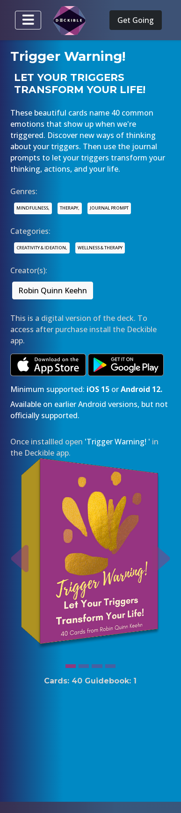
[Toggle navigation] (28, 20)
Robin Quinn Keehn (52, 290)
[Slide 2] (84, 664)
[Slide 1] (70, 664)
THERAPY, (70, 208)
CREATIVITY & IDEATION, (41, 248)
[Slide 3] (97, 664)
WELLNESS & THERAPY (100, 248)
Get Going (135, 20)
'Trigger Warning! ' (117, 441)
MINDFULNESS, (33, 208)
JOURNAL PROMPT (109, 208)
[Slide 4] (110, 664)
